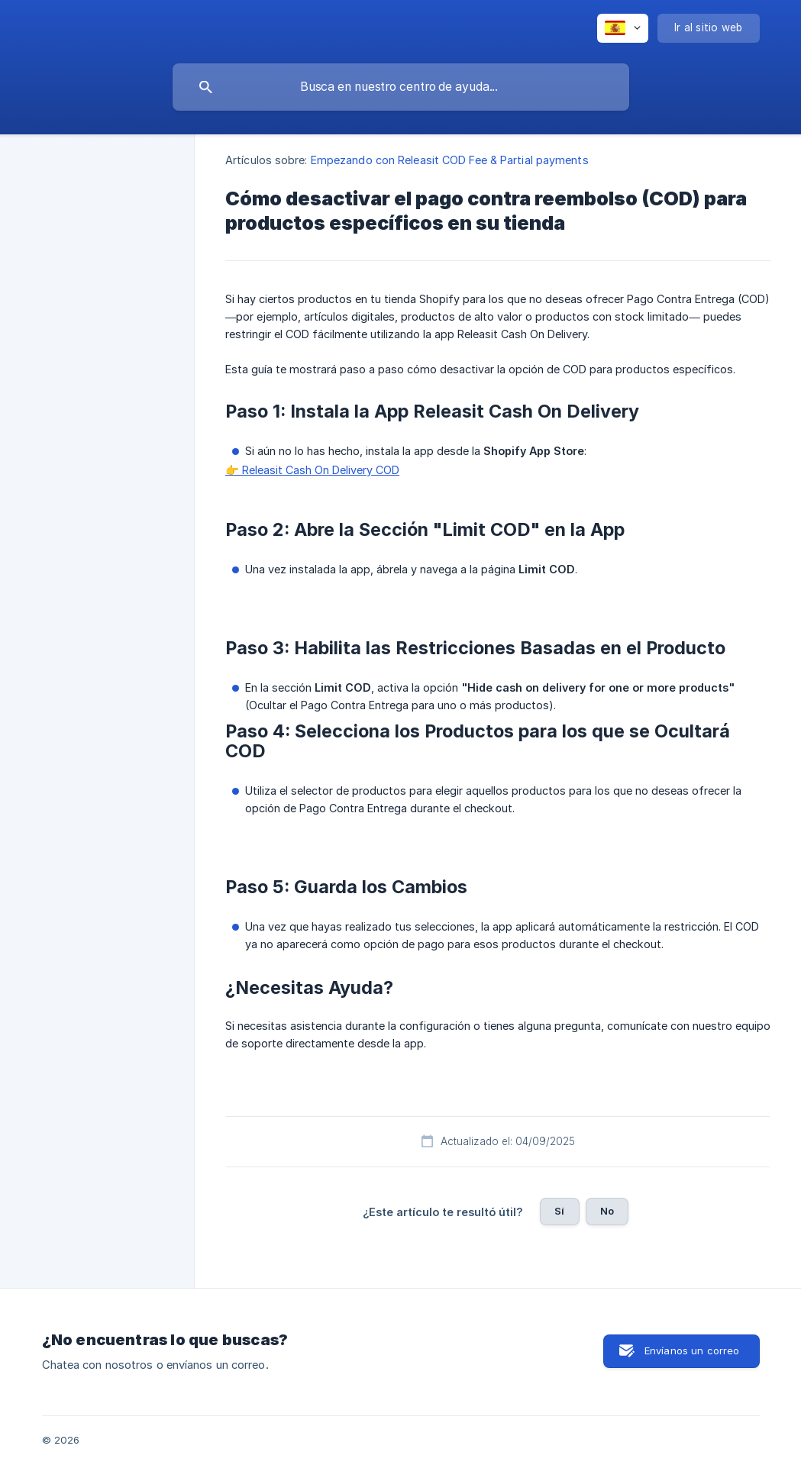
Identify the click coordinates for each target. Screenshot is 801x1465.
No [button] (607, 1211)
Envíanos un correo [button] (692, 1350)
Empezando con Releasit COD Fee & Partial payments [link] (450, 159)
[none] (622, 28)
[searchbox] (401, 87)
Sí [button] (559, 1211)
